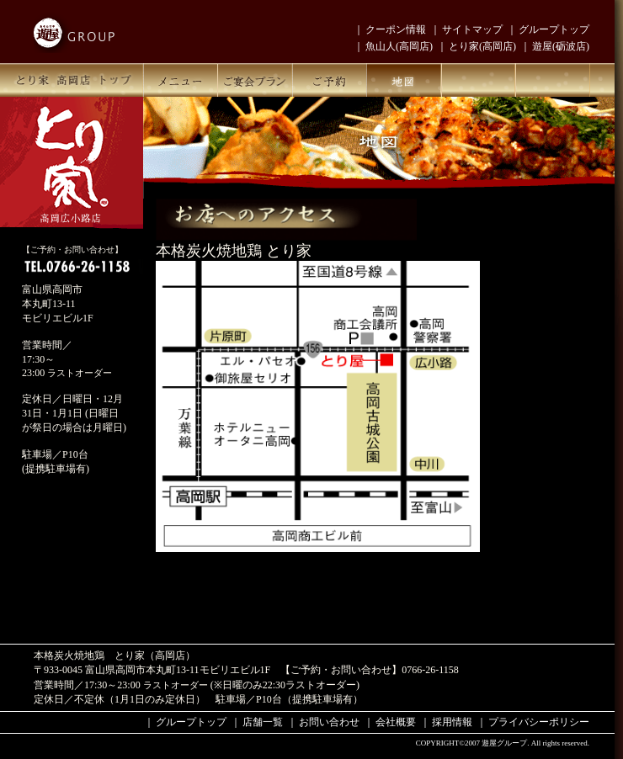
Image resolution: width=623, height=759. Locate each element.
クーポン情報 (395, 29)
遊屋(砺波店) (560, 46)
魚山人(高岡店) (399, 46)
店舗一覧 (262, 722)
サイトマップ (472, 29)
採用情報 (452, 722)
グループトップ (554, 29)
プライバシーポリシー (538, 722)
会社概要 (395, 722)
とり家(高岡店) (482, 46)
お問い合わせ (329, 722)
